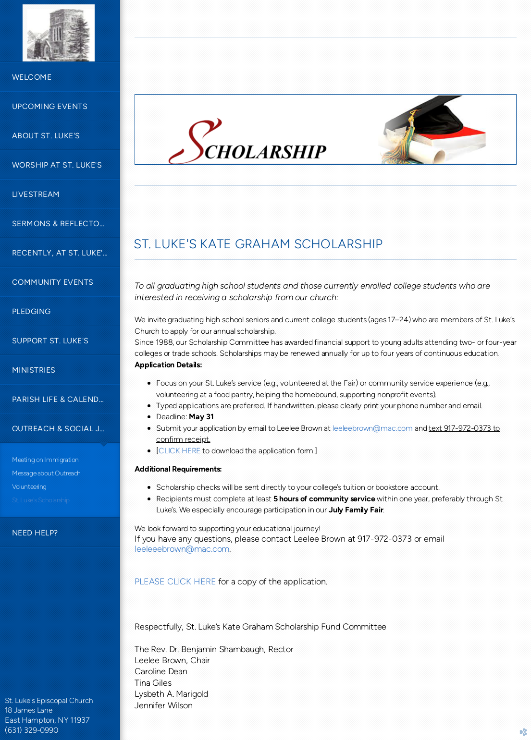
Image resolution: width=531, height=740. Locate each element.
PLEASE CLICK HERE (175, 581)
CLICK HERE (179, 450)
